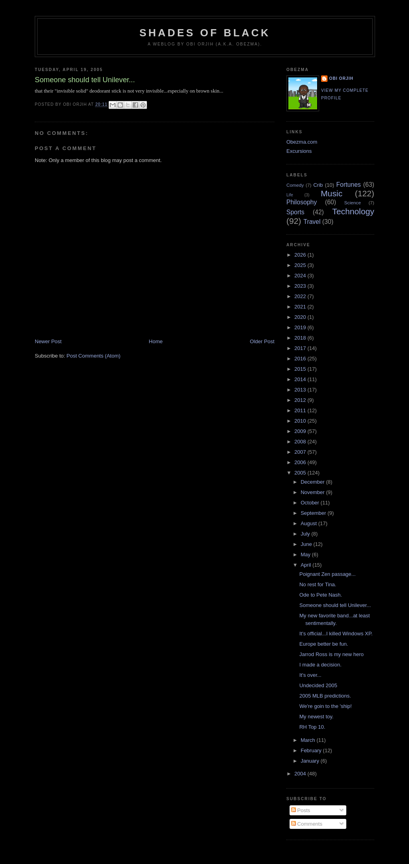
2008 (301, 442)
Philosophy (301, 202)
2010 (301, 421)
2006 (301, 462)
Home (156, 341)
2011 (301, 410)
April (307, 565)
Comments (306, 824)
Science (352, 202)
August (309, 523)
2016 (301, 359)
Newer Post (48, 341)
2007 (301, 452)
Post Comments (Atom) (94, 356)
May (306, 555)
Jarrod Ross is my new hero (331, 654)
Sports (295, 212)
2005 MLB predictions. (325, 696)
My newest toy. (316, 717)
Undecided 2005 (318, 685)
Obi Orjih (341, 78)
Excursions (299, 151)
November (313, 492)
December (313, 482)
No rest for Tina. (317, 584)
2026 (301, 255)
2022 (301, 296)
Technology (353, 211)
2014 (301, 379)
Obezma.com (301, 142)
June (307, 544)
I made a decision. (320, 665)
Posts (300, 810)
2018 (301, 338)
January (311, 761)
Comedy (295, 185)
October (311, 503)
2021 (301, 307)
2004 (301, 774)
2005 (301, 473)
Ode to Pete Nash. (320, 595)
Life (289, 195)
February (312, 750)
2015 (301, 369)
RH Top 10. (312, 727)
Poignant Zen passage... (327, 574)
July (306, 534)
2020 (301, 317)
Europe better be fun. (323, 644)
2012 (301, 400)
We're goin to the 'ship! (325, 706)
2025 (301, 265)
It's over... (310, 675)
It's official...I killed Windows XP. (335, 634)
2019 (301, 327)
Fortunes (348, 184)
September (314, 513)
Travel (312, 221)
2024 (301, 276)
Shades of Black (204, 33)
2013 (301, 390)
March (309, 740)
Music (331, 193)
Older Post (262, 341)
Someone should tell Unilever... (335, 605)
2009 (301, 431)
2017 (301, 348)
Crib (318, 185)
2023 (301, 286)
